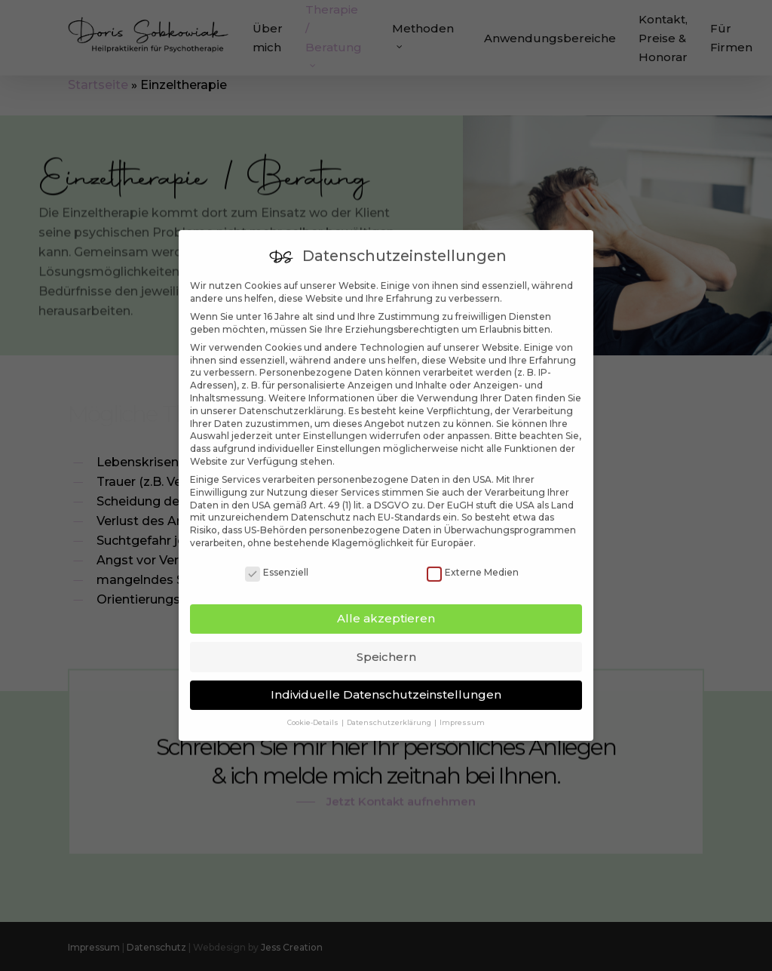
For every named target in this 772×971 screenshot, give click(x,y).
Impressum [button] (462, 700)
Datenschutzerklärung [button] (390, 700)
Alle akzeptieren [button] (386, 595)
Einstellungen (335, 413)
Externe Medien (473, 549)
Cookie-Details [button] (313, 700)
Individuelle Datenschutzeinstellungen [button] (386, 671)
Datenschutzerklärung (291, 387)
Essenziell (276, 549)
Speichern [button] (386, 633)
